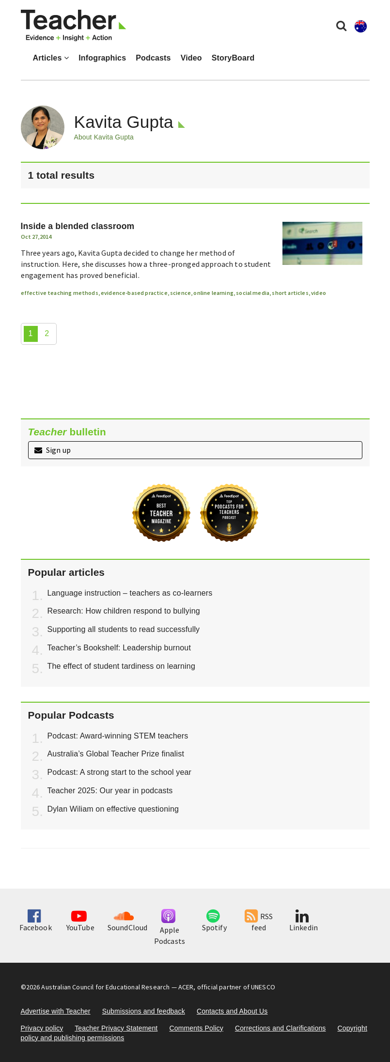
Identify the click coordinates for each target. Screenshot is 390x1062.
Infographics (102, 58)
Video (191, 58)
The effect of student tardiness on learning (121, 666)
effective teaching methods (59, 292)
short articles (290, 292)
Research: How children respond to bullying (123, 611)
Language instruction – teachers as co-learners (130, 593)
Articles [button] (51, 58)
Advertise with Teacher (56, 1011)
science (180, 292)
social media (252, 292)
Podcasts (153, 58)
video (318, 292)
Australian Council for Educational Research (105, 987)
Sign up (52, 450)
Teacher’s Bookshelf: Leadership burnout (119, 648)
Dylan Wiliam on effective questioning (113, 809)
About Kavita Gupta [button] (104, 137)
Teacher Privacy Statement (116, 1028)
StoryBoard (233, 58)
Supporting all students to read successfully (123, 629)
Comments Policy (196, 1028)
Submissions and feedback (143, 1011)
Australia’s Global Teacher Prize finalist (116, 754)
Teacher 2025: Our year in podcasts (110, 790)
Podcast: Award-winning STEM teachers (117, 736)
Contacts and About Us (232, 1011)
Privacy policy (42, 1028)
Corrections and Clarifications (280, 1028)
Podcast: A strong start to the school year (119, 772)
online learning (213, 292)
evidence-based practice (134, 292)
